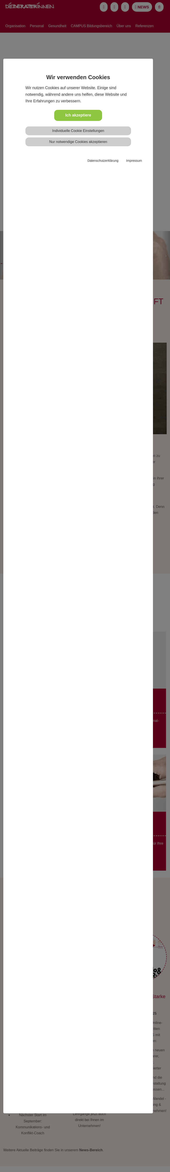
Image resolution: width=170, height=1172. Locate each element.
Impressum (134, 160)
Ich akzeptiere (78, 115)
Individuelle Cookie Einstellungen (78, 131)
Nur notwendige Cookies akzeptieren (78, 142)
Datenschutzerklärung (102, 160)
